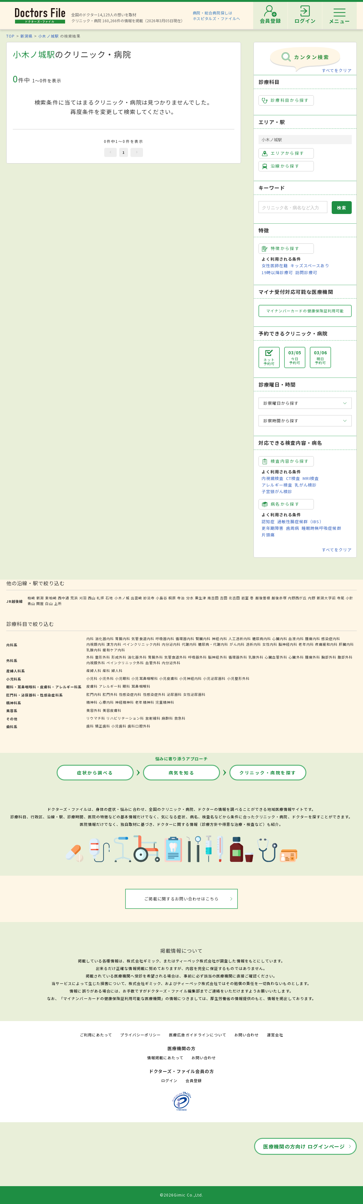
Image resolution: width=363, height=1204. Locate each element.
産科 (106, 670)
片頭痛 (268, 535)
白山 (49, 603)
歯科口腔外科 (139, 725)
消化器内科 (104, 638)
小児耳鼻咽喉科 (144, 678)
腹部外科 (345, 656)
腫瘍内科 (312, 638)
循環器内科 (185, 638)
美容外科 (93, 710)
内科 (90, 638)
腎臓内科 (203, 638)
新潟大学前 (326, 597)
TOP (10, 36)
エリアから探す (283, 153)
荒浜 (74, 597)
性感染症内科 (130, 694)
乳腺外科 (255, 656)
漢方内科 (113, 644)
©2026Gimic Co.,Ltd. (181, 1194)
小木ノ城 (122, 597)
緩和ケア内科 (114, 649)
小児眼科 (122, 678)
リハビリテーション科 (125, 718)
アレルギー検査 (277, 485)
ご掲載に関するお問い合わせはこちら (181, 899)
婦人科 (117, 670)
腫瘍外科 (312, 656)
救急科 (180, 718)
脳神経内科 (288, 644)
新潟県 (26, 36)
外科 (90, 656)
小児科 (92, 678)
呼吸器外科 (197, 656)
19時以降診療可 (277, 272)
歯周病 (292, 528)
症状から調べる (95, 772)
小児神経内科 (190, 678)
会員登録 (194, 1080)
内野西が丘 (297, 597)
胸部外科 (328, 656)
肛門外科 (110, 694)
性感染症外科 (154, 694)
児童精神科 (165, 702)
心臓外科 (296, 656)
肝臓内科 (346, 644)
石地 (109, 597)
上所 (58, 603)
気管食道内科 (142, 638)
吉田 (224, 597)
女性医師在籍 (275, 265)
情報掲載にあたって (165, 1057)
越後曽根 (262, 597)
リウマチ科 (95, 718)
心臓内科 (279, 638)
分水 (190, 597)
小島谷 (161, 597)
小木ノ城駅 (48, 36)
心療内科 (106, 702)
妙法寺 (149, 597)
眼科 (126, 686)
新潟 (40, 597)
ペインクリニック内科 (141, 644)
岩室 (245, 597)
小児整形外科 (238, 678)
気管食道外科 (175, 656)
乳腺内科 (93, 649)
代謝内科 (189, 644)
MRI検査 (311, 478)
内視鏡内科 (95, 644)
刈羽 (83, 597)
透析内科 (253, 644)
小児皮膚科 (168, 678)
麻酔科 (167, 718)
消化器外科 (137, 656)
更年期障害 (273, 528)
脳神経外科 (217, 656)
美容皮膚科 (112, 710)
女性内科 (269, 644)
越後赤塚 (279, 597)
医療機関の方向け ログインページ (304, 1146)
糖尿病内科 (261, 638)
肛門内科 (93, 694)
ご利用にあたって (96, 1034)
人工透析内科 (239, 638)
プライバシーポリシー (140, 1034)
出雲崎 (136, 597)
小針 (349, 597)
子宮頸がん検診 (277, 491)
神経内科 (219, 638)
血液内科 (296, 638)
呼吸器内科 (165, 638)
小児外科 (106, 678)
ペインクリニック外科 (125, 662)
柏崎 (31, 597)
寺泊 (181, 597)
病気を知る (182, 772)
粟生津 (200, 597)
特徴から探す (280, 248)
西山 (91, 597)
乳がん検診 (306, 485)
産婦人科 (93, 670)
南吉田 (213, 597)
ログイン (169, 1080)
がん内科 (237, 644)
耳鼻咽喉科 (140, 686)
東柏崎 (50, 597)
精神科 (92, 702)
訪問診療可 (306, 272)
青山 (31, 603)
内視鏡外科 (95, 662)
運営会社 (275, 1034)
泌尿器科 (174, 694)
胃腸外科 (155, 656)
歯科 (90, 725)
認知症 (268, 521)
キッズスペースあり (309, 265)
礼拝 (100, 597)
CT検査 (293, 478)
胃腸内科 (122, 638)
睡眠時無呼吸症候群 (321, 528)
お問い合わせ (246, 1034)
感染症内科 (330, 638)
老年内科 (306, 644)
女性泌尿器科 (194, 694)
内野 (311, 597)
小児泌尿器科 (214, 678)
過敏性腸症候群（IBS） (300, 521)
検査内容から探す (285, 461)
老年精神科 (144, 702)
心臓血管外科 (276, 656)
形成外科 (118, 656)
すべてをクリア (337, 70)
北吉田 (234, 597)
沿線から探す (280, 166)
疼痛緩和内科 (326, 644)
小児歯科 (118, 725)
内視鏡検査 (273, 478)
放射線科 (153, 718)
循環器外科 (237, 656)
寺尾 (341, 597)
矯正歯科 (102, 725)
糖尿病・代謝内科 (213, 644)
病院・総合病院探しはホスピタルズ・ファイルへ (217, 15)
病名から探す (280, 504)
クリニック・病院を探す (267, 772)
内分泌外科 (171, 662)
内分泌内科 (171, 644)
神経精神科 (124, 702)
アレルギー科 (110, 686)
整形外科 (102, 656)
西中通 (63, 597)
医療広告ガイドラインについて (197, 1034)
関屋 (40, 603)
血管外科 (153, 662)
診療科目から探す (285, 100)
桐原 (172, 597)
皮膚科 (92, 686)
